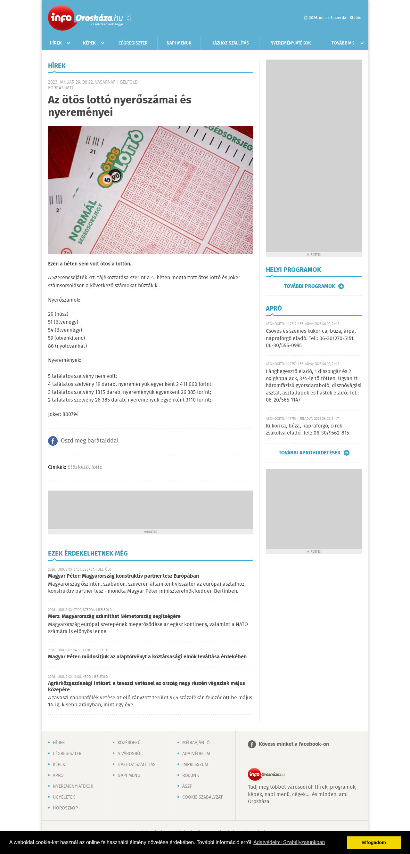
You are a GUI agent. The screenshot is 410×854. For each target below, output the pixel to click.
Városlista (128, 18)
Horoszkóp (65, 808)
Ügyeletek (64, 797)
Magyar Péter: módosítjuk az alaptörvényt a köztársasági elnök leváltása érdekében (147, 657)
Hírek (56, 43)
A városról (130, 753)
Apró (58, 775)
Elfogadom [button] (374, 842)
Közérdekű (129, 742)
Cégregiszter (133, 43)
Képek (89, 43)
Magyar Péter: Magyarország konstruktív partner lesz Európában (123, 576)
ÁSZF (187, 786)
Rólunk (190, 775)
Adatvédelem (196, 753)
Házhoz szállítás (230, 43)
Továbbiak (343, 43)
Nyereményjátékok (290, 43)
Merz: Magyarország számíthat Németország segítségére (114, 617)
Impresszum (195, 764)
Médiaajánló (196, 742)
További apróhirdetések (309, 453)
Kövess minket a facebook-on (294, 744)
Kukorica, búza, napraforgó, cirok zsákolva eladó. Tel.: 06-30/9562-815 (307, 429)
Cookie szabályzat (202, 797)
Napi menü (129, 775)
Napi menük (179, 43)
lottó (96, 467)
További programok (309, 286)
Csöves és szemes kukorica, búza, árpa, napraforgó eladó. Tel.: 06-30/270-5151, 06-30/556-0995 (311, 338)
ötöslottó (78, 467)
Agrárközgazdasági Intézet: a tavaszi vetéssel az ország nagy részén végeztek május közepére (146, 686)
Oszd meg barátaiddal (90, 440)
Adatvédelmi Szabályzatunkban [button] (289, 842)
